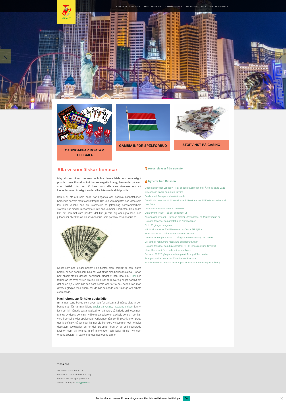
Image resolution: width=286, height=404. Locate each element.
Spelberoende (219, 6)
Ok (186, 398)
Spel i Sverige (152, 6)
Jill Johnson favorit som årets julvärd (164, 192)
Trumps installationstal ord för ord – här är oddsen (171, 258)
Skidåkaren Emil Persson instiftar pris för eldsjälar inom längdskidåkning (183, 262)
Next (280, 56)
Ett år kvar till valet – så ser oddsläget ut (166, 212)
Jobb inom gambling (128, 6)
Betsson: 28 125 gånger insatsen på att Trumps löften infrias (176, 254)
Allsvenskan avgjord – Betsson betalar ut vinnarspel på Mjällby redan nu (183, 217)
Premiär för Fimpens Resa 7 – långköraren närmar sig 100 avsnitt (179, 237)
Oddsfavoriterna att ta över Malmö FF (164, 208)
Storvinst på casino (201, 145)
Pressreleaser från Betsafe (165, 168)
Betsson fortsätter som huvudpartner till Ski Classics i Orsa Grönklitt (180, 246)
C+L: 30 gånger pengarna (158, 225)
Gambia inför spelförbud (143, 146)
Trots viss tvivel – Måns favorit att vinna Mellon (169, 233)
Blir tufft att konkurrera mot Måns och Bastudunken (171, 241)
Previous (5, 56)
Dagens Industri (124, 306)
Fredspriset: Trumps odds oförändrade (165, 196)
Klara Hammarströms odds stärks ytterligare (168, 250)
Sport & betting (196, 6)
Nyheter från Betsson (162, 181)
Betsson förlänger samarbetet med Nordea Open (170, 221)
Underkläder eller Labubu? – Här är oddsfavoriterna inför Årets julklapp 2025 (185, 187)
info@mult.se (83, 382)
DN (134, 276)
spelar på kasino (102, 306)
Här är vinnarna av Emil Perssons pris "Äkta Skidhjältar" (174, 229)
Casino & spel (173, 6)
